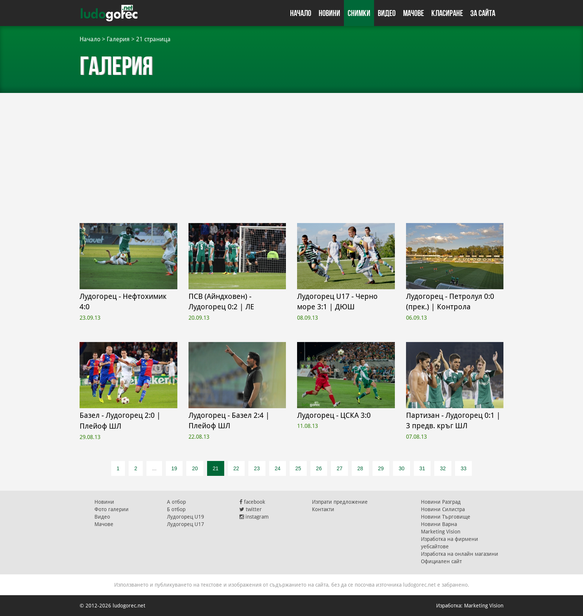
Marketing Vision (440, 532)
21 (216, 468)
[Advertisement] (291, 149)
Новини (329, 13)
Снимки (359, 13)
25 (298, 468)
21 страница (153, 39)
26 (319, 468)
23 (257, 468)
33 (464, 468)
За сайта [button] (482, 13)
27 (339, 468)
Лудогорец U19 (185, 517)
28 (360, 468)
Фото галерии (111, 509)
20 (195, 468)
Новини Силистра (443, 509)
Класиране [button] (447, 13)
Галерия (118, 39)
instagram (254, 517)
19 (174, 468)
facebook (252, 502)
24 (278, 468)
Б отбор (176, 509)
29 (381, 468)
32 (443, 468)
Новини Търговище (445, 517)
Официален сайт (441, 561)
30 (402, 468)
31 (422, 468)
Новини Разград (441, 502)
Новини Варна (439, 524)
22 (236, 468)
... (154, 468)
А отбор (176, 502)
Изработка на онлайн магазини (459, 554)
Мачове (413, 13)
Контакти (323, 509)
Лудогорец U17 (185, 524)
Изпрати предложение (340, 502)
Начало (300, 13)
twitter (250, 509)
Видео (387, 13)
